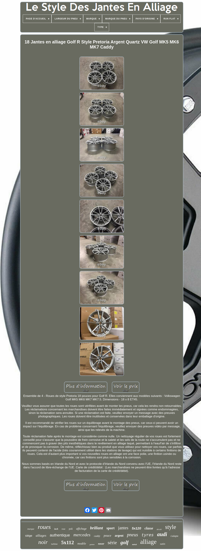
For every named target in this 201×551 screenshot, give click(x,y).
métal (134, 544)
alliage (148, 541)
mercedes (81, 534)
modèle (81, 543)
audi (162, 534)
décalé (159, 529)
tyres (147, 535)
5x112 (67, 542)
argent (119, 535)
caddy (97, 536)
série (112, 542)
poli (71, 529)
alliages (41, 535)
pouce (107, 535)
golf (124, 542)
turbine (54, 544)
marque (30, 529)
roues (44, 527)
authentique (60, 535)
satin (162, 543)
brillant (96, 528)
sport (110, 528)
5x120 (136, 528)
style (170, 527)
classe (149, 528)
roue (63, 529)
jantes (123, 527)
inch (56, 529)
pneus (132, 534)
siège (28, 535)
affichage (81, 528)
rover (101, 543)
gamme (92, 544)
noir (43, 542)
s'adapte (174, 536)
